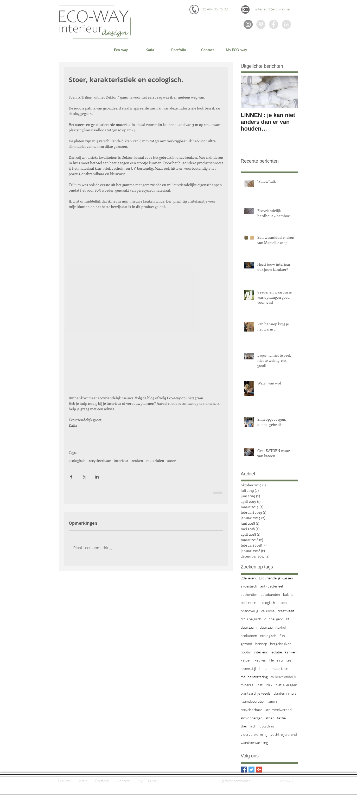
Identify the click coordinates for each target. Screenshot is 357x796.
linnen (264, 668)
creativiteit (286, 611)
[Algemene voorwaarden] (234, 781)
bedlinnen (248, 602)
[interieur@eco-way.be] (272, 9)
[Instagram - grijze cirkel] (248, 24)
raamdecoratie (252, 701)
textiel (281, 718)
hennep (261, 643)
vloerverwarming (254, 734)
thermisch (248, 726)
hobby (246, 652)
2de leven (248, 578)
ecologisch (77, 460)
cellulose (268, 611)
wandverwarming (254, 742)
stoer (171, 460)
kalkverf (291, 652)
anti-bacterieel (271, 586)
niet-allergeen (286, 685)
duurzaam (249, 627)
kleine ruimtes (280, 660)
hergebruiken (280, 643)
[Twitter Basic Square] (251, 770)
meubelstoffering (254, 677)
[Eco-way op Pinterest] (260, 24)
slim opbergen (252, 718)
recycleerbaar (100, 460)
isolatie (276, 652)
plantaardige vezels (255, 693)
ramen (272, 701)
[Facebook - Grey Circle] (273, 24)
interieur (121, 460)
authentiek (249, 594)
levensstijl (248, 668)
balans (288, 594)
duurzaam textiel (273, 627)
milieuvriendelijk (283, 677)
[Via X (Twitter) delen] (83, 476)
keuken (137, 460)
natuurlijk (264, 685)
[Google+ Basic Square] (259, 770)
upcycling (266, 726)
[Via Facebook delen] (71, 476)
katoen (246, 660)
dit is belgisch (251, 619)
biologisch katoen (273, 602)
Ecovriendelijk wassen (276, 578)
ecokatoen (249, 635)
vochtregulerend (284, 734)
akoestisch (249, 586)
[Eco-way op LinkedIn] (286, 24)
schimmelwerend (278, 709)
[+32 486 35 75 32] (213, 9)
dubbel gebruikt (276, 619)
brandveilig (249, 611)
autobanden (270, 594)
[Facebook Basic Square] (244, 770)
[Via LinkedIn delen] (96, 476)
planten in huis (284, 693)
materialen (155, 460)
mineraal (247, 685)
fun (282, 635)
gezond (246, 643)
